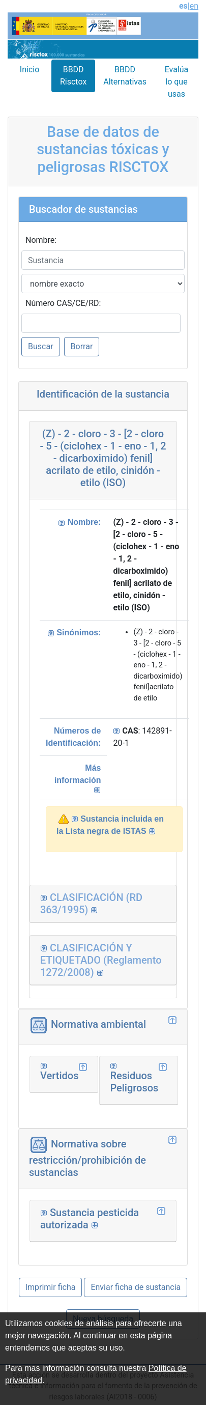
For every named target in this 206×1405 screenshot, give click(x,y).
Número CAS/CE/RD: (63, 303)
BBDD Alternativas (124, 76)
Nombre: (40, 240)
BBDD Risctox (73, 76)
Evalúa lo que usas (177, 82)
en (194, 6)
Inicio (29, 69)
